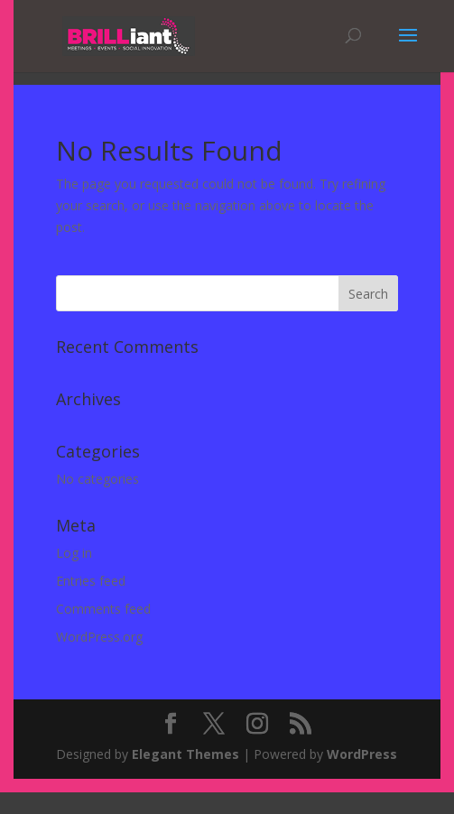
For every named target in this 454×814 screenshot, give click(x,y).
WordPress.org (99, 636)
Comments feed (103, 608)
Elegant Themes (185, 754)
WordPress (362, 754)
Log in (74, 552)
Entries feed (90, 580)
